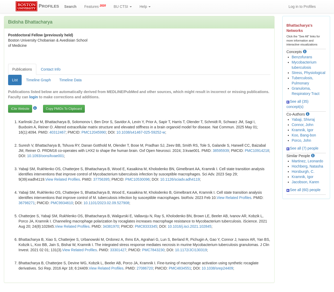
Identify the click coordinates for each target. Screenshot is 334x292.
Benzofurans (302, 57)
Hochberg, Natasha (307, 166)
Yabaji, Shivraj (303, 119)
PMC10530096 (137, 179)
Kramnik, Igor (302, 130)
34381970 (111, 226)
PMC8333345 (146, 226)
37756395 (101, 179)
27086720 (145, 268)
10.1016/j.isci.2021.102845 (189, 226)
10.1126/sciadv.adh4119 (180, 179)
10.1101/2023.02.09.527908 (106, 203)
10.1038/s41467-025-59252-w (140, 132)
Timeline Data (70, 80)
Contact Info (51, 69)
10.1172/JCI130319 (191, 250)
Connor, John (302, 125)
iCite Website (20, 109)
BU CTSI (123, 6)
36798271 (27, 203)
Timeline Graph (38, 80)
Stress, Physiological (308, 73)
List (15, 80)
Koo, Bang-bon (304, 135)
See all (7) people (303, 148)
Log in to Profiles (302, 6)
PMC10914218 (257, 150)
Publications (22, 69)
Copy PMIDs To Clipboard (64, 109)
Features (95, 6)
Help (145, 6)
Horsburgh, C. (303, 171)
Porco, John (301, 140)
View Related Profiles (62, 179)
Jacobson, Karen (305, 182)
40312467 (57, 132)
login (33, 97)
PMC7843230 (153, 250)
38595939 (221, 150)
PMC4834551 (180, 268)
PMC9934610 (62, 203)
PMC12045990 (93, 132)
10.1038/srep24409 (217, 268)
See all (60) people (304, 190)
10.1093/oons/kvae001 (45, 156)
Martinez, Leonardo (307, 161)
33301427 (118, 250)
